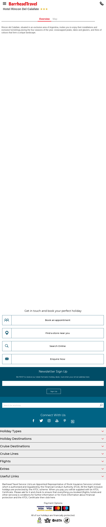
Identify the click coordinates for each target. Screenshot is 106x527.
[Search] (101, 405)
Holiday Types (52, 431)
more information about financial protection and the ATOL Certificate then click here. (48, 496)
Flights (52, 461)
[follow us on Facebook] (33, 421)
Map (59, 19)
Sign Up (53, 391)
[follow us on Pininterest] (64, 421)
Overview (49, 19)
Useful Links (52, 476)
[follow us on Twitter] (41, 421)
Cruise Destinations (52, 446)
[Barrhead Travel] (53, 4)
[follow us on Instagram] (49, 421)
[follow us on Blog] (72, 421)
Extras (52, 469)
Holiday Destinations (52, 438)
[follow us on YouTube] (56, 421)
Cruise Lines (52, 454)
